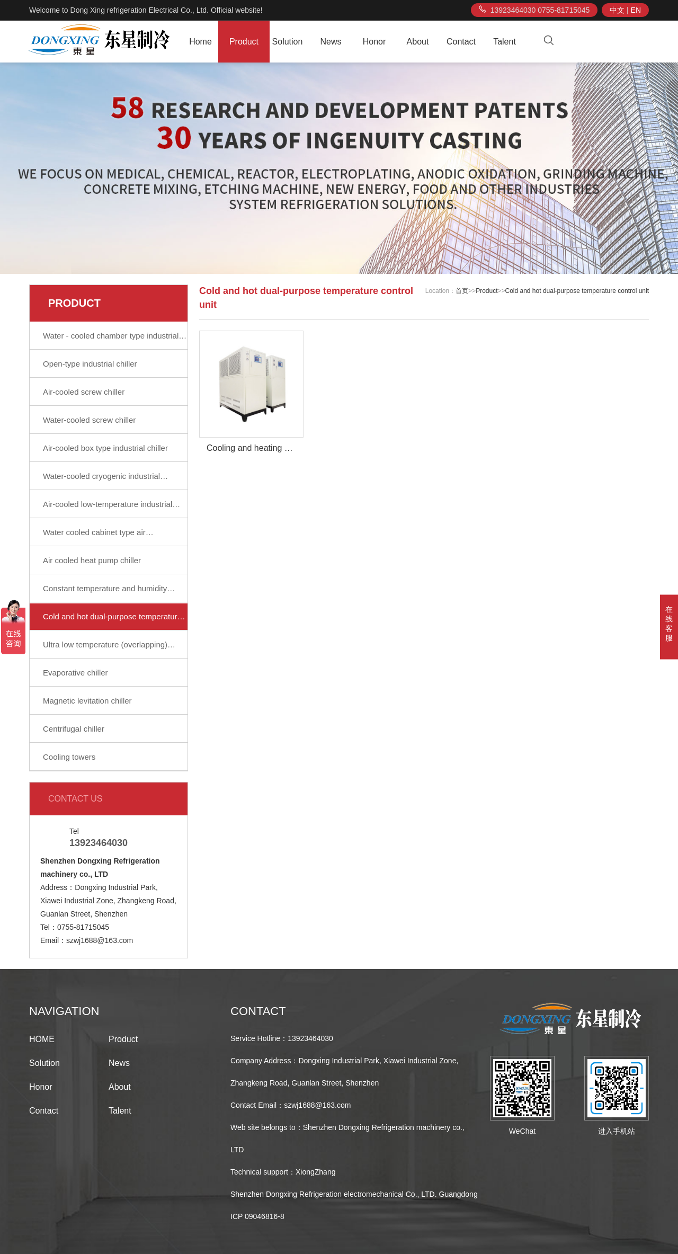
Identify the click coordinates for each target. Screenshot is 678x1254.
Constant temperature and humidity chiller (105, 593)
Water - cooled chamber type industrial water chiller (111, 340)
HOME (42, 1039)
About (418, 41)
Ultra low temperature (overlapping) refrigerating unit (105, 649)
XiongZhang (316, 1172)
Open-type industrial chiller (90, 363)
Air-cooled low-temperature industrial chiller (107, 509)
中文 (617, 10)
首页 (462, 291)
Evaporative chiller (75, 672)
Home (200, 41)
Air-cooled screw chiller (83, 391)
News (330, 41)
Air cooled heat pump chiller (92, 560)
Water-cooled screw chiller (89, 419)
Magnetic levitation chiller (87, 700)
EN (636, 10)
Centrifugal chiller (73, 728)
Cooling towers (69, 756)
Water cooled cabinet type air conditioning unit (94, 537)
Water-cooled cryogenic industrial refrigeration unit (101, 481)
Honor (374, 41)
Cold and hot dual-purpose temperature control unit (112, 621)
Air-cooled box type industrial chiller (105, 447)
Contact (461, 41)
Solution (287, 41)
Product (243, 41)
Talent (504, 41)
